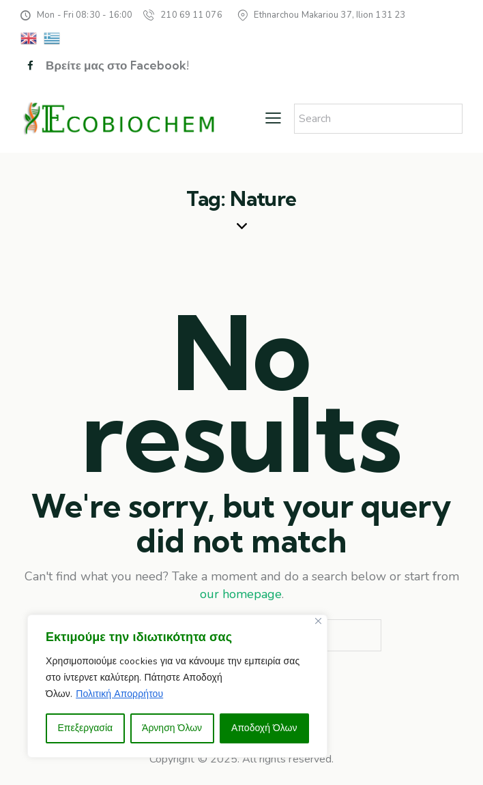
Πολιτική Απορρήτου (119, 693)
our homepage (241, 594)
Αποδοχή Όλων (264, 728)
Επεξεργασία (85, 728)
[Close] (318, 621)
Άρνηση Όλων (172, 728)
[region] (177, 686)
